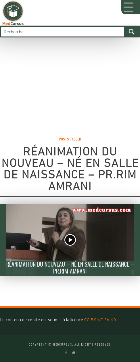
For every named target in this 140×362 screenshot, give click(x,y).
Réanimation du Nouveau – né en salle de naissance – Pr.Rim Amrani (70, 267)
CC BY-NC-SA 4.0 (100, 319)
